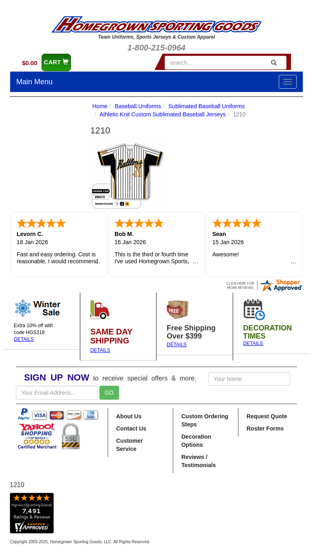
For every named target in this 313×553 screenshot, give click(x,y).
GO (109, 392)
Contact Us (131, 428)
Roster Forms (265, 428)
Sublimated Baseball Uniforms (206, 106)
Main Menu (34, 82)
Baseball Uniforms (138, 106)
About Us (128, 416)
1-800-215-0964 (156, 47)
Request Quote (267, 416)
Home (100, 106)
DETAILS (24, 339)
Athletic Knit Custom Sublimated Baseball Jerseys (162, 114)
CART (56, 62)
